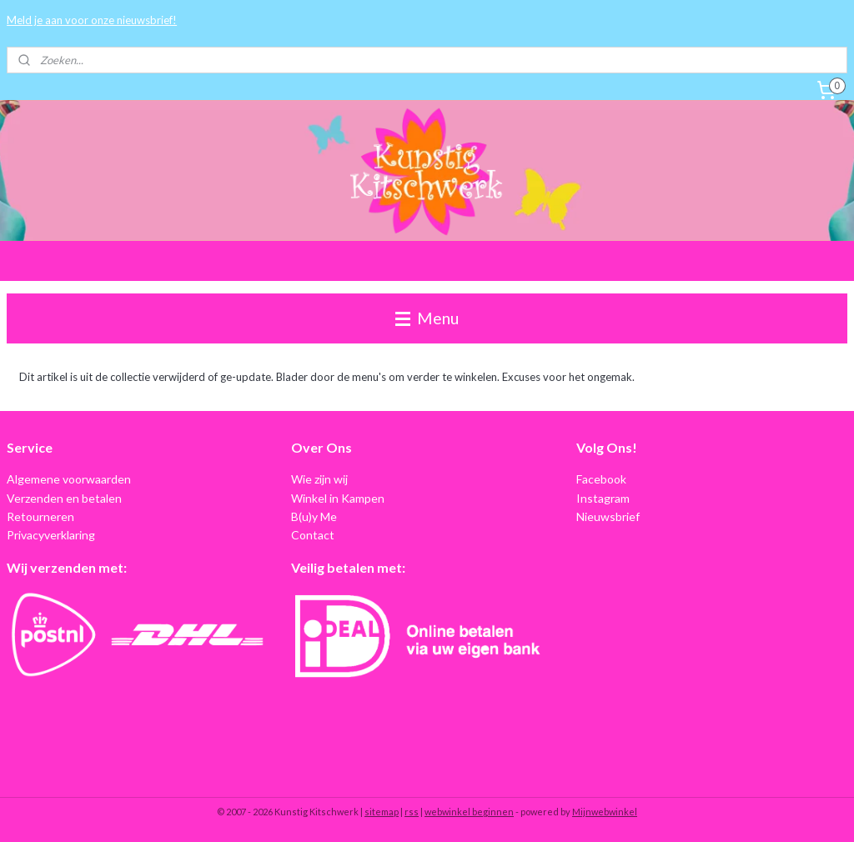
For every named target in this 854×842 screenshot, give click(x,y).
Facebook (601, 479)
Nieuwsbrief (608, 516)
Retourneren (40, 516)
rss (411, 811)
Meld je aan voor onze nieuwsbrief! (92, 20)
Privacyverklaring (51, 535)
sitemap (381, 811)
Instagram (603, 498)
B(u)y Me (314, 516)
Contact (312, 535)
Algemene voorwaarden (69, 479)
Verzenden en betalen (64, 498)
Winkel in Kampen (337, 498)
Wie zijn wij (319, 479)
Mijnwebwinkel (604, 811)
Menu (427, 318)
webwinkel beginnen (469, 811)
